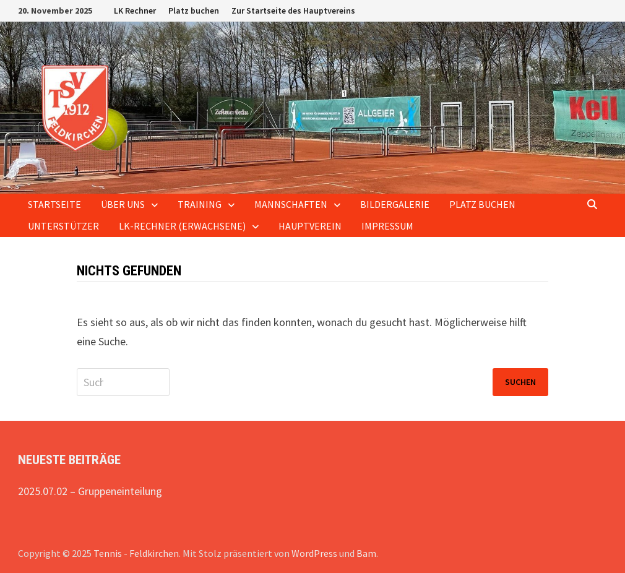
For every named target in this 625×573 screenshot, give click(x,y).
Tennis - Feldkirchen (136, 553)
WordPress (314, 553)
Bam (366, 553)
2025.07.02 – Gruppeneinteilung (90, 491)
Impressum (387, 226)
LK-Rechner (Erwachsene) (182, 226)
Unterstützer (63, 226)
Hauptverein (310, 226)
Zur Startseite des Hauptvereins (293, 10)
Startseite (54, 204)
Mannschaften (290, 204)
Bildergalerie (394, 204)
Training (200, 204)
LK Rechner (135, 10)
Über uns (123, 204)
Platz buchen (193, 10)
